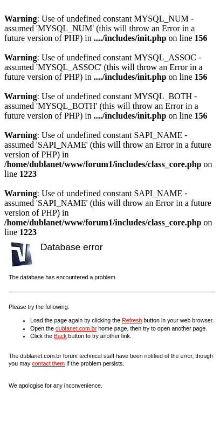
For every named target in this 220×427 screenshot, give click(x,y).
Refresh (132, 320)
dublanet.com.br (76, 328)
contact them (48, 363)
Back (60, 336)
